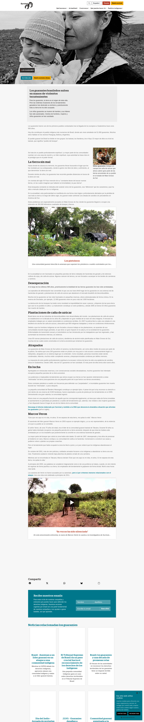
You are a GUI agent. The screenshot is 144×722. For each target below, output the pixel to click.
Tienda (106, 3)
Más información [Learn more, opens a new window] (134, 710)
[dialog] (128, 705)
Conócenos (83, 8)
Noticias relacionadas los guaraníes (52, 625)
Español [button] (96, 3)
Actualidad (73, 8)
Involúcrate (26, 78)
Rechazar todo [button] (134, 713)
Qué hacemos (61, 8)
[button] (89, 3)
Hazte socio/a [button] (117, 3)
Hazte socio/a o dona (42, 78)
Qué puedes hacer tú (97, 8)
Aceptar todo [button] (121, 713)
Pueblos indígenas (115, 8)
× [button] (139, 693)
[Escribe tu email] (88, 609)
